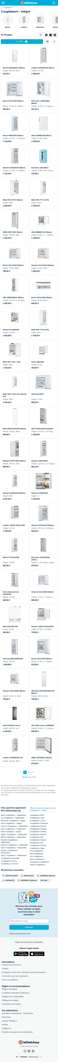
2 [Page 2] (28, 772)
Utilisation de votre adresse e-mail (19, 933)
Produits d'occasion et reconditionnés (17, 1032)
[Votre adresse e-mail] (29, 921)
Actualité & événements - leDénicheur (17, 1013)
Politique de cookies (10, 1000)
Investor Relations (9, 1021)
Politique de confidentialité (13, 997)
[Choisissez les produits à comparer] (47, 41)
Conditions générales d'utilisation (15, 993)
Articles (5, 1025)
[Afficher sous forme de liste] (50, 35)
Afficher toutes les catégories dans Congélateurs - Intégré (42, 809)
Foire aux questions (10, 980)
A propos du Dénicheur (11, 965)
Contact (5, 969)
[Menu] (3, 3)
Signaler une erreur (29, 777)
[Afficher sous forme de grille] (46, 35)
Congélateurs (8, 7)
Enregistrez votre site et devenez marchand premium (24, 972)
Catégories (6, 1028)
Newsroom (6, 1017)
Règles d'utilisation (9, 989)
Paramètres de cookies (11, 1004)
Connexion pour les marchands (15, 976)
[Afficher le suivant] (33, 772)
